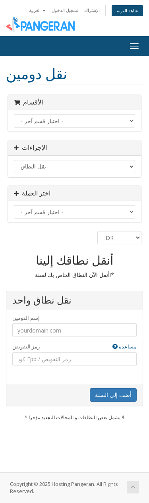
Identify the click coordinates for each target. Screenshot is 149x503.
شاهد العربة (127, 11)
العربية (37, 10)
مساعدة (124, 346)
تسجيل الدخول (65, 10)
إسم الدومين (26, 317)
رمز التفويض (74, 346)
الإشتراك (92, 10)
